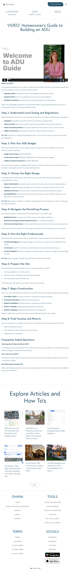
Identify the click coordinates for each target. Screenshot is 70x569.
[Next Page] (35, 485)
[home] (8, 4)
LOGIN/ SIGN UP (55, 4)
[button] (66, 4)
